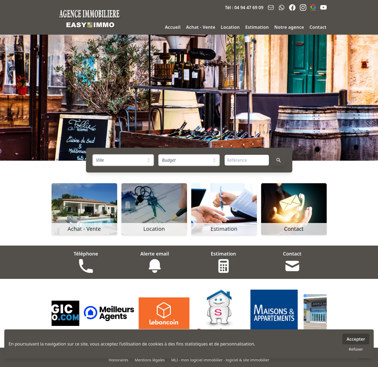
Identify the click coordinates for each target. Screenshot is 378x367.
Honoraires (118, 359)
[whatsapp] (281, 7)
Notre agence (289, 27)
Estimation (257, 27)
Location (231, 27)
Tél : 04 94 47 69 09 (244, 7)
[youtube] (323, 7)
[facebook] (292, 7)
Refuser (356, 349)
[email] (271, 7)
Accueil (173, 27)
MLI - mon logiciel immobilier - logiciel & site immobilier (220, 359)
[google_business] (313, 7)
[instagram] (303, 7)
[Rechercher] (279, 160)
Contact (317, 27)
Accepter (356, 339)
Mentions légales (150, 359)
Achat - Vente (201, 27)
